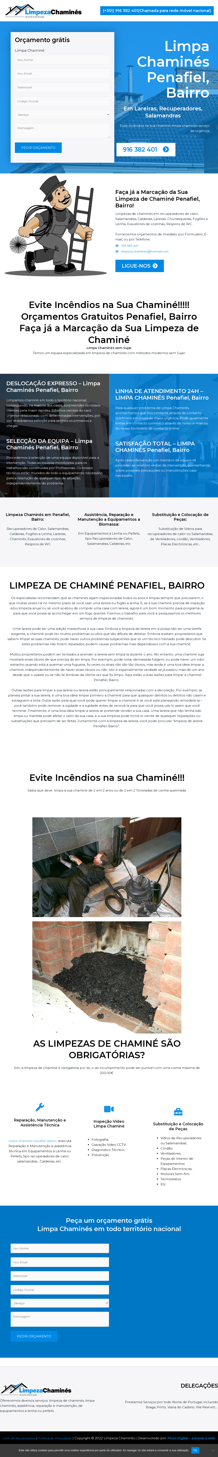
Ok (195, 1450)
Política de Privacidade (60, 1438)
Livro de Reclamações (21, 1438)
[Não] (213, 1450)
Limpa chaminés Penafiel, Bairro (32, 1145)
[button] (157, 10)
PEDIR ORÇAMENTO (38, 176)
